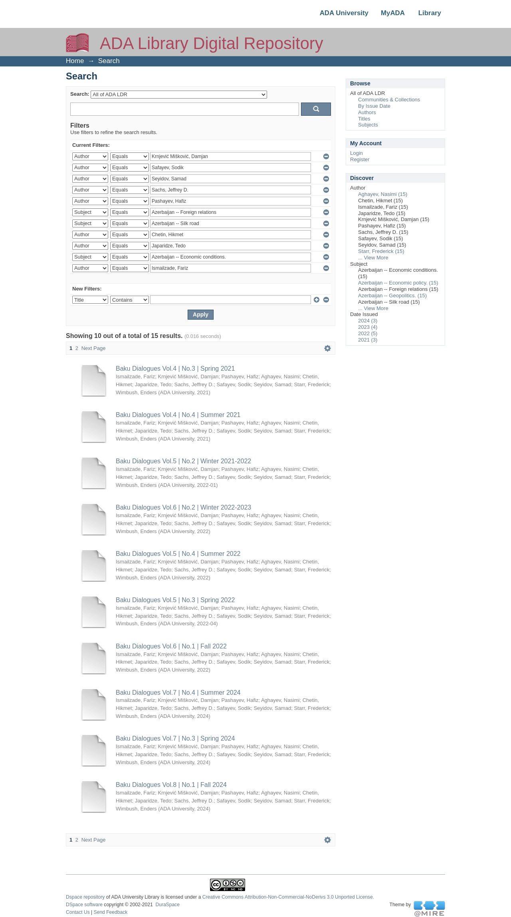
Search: (79, 94)
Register (359, 159)
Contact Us (78, 912)
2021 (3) (367, 340)
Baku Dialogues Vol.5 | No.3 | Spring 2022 (175, 600)
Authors (367, 112)
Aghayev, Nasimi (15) (382, 194)
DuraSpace (167, 904)
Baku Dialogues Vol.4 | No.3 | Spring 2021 (175, 368)
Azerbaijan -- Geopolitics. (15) (392, 295)
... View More (373, 258)
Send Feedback (111, 912)
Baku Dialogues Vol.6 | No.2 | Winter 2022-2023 (183, 507)
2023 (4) (367, 327)
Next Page (93, 348)
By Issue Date (374, 106)
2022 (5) (367, 333)
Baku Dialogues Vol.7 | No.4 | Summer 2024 (178, 692)
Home (75, 61)
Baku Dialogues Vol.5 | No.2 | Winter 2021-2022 (183, 461)
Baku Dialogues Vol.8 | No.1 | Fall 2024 (171, 784)
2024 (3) (367, 321)
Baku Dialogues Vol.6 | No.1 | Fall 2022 (171, 646)
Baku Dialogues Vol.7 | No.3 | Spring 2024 (175, 738)
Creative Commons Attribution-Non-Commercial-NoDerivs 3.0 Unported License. (288, 897)
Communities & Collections (389, 100)
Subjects (368, 125)
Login (356, 153)
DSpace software (84, 904)
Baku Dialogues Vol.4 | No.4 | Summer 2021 (178, 414)
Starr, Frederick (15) (381, 251)
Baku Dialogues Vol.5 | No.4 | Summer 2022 (178, 553)
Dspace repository (85, 897)
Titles (364, 119)
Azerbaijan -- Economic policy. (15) (398, 283)
